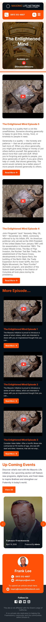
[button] (39, 15)
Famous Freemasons (17, 540)
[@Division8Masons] (24, 63)
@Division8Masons (24, 66)
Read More (11, 172)
